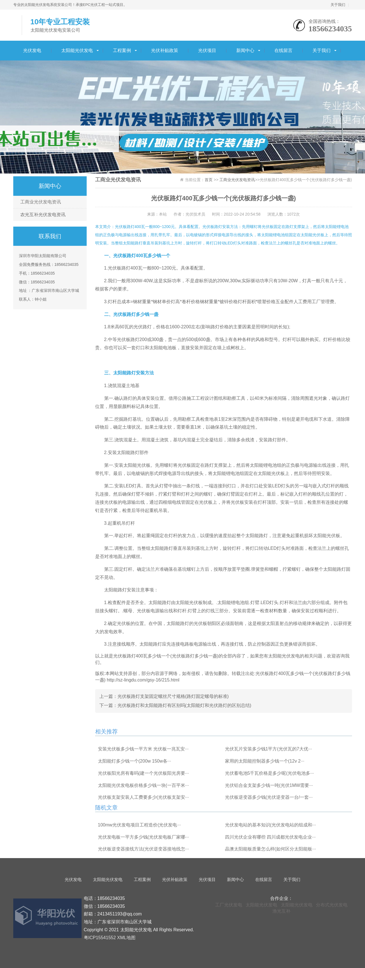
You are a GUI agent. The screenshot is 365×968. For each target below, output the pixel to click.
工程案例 (122, 50)
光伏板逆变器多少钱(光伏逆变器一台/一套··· (269, 797)
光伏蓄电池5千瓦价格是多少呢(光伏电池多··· (269, 773)
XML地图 (126, 937)
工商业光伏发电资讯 (40, 201)
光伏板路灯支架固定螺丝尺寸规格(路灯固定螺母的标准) (173, 696)
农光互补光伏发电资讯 (42, 214)
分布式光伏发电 (331, 904)
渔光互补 (281, 911)
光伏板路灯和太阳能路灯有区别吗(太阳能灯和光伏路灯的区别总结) (184, 705)
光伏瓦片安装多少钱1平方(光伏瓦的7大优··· (268, 748)
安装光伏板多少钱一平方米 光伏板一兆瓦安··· (143, 748)
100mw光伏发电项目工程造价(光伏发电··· (139, 824)
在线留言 (283, 50)
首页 (209, 179)
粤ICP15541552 (100, 937)
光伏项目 (207, 50)
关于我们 (338, 5)
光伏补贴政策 (164, 50)
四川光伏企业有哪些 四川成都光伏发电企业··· (270, 837)
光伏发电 (32, 50)
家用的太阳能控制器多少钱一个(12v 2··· (265, 761)
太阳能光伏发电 (77, 50)
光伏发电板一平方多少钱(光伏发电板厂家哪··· (143, 837)
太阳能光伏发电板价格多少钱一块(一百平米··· (143, 785)
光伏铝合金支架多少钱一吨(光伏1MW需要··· (269, 785)
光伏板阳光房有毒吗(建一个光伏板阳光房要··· (143, 773)
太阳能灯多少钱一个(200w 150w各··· (134, 761)
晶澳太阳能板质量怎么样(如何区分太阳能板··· (270, 849)
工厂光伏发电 (228, 904)
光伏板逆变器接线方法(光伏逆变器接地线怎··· (143, 849)
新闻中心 (245, 50)
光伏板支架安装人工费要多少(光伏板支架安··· (143, 797)
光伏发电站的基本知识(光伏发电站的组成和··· (270, 824)
